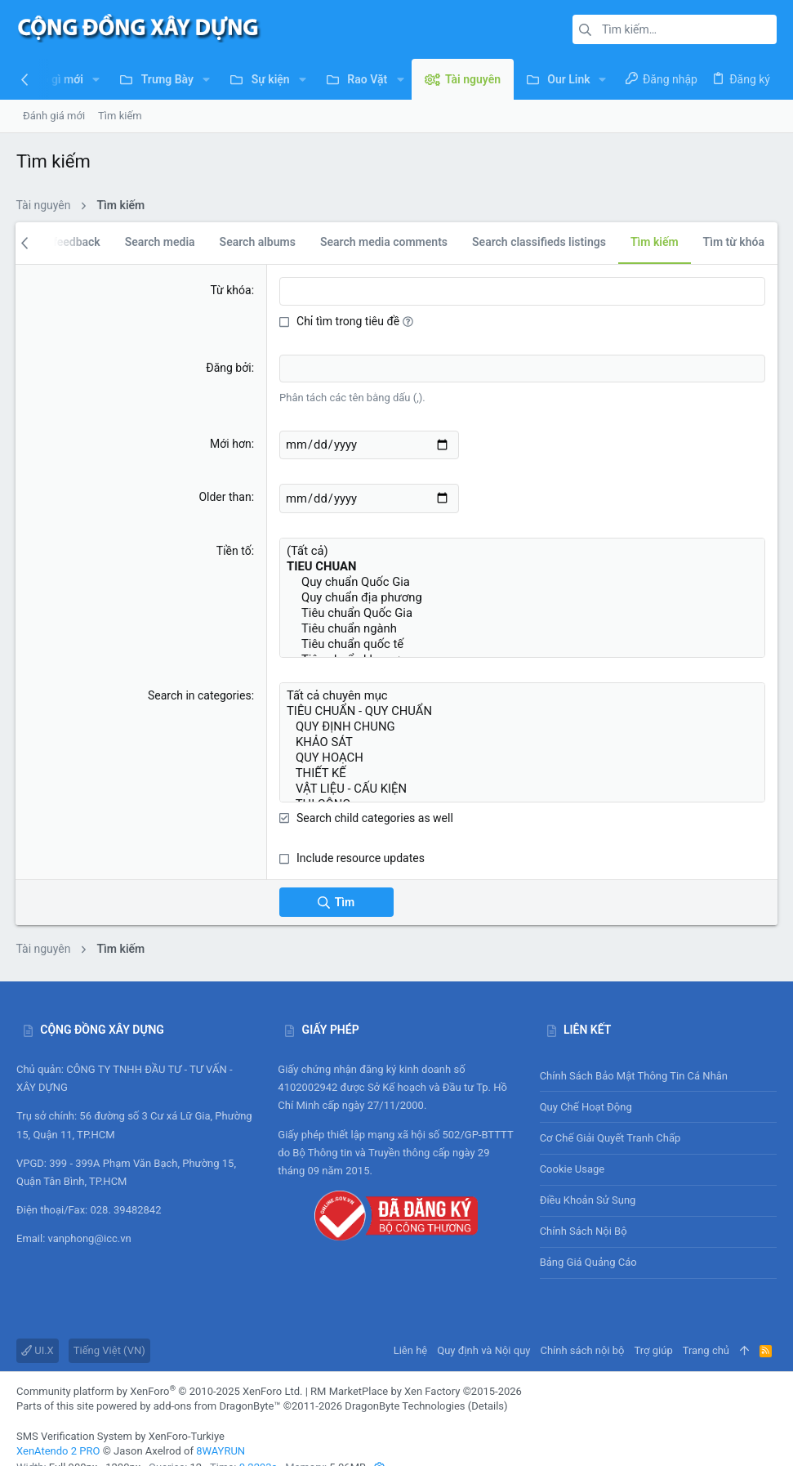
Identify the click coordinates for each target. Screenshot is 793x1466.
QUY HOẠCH (522, 738)
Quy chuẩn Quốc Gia (522, 573)
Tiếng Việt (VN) (109, 1327)
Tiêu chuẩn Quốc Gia (522, 601)
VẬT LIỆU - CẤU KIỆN (522, 766)
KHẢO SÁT (522, 724)
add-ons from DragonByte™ (217, 1383)
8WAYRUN (220, 1428)
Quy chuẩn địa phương (522, 587)
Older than (225, 493)
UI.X (37, 1327)
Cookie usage (572, 1146)
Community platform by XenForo (159, 1368)
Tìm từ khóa (733, 241)
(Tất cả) (522, 545)
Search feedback (57, 241)
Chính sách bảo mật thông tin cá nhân (658, 1053)
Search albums (257, 241)
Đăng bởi (228, 366)
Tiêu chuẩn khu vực (522, 643)
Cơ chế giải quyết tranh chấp (610, 1115)
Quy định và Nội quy (483, 1327)
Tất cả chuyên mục (522, 683)
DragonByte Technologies (405, 1383)
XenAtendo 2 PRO (58, 1428)
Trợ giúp (654, 1327)
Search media (159, 241)
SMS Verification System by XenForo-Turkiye (120, 1413)
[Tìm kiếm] (674, 29)
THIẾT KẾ (522, 752)
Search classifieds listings (539, 241)
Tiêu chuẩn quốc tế (522, 629)
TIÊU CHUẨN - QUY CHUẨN (522, 697)
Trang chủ (706, 1327)
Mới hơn (231, 441)
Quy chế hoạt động (658, 1084)
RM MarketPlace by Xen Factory (416, 1368)
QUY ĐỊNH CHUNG (522, 710)
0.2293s (258, 1444)
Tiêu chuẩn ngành (522, 615)
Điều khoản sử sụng (588, 1177)
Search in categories (200, 683)
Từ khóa (231, 290)
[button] (96, 79)
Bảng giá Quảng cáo (588, 1239)
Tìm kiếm (654, 241)
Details (487, 1383)
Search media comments (383, 241)
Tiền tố (234, 545)
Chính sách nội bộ (583, 1208)
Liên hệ (411, 1327)
